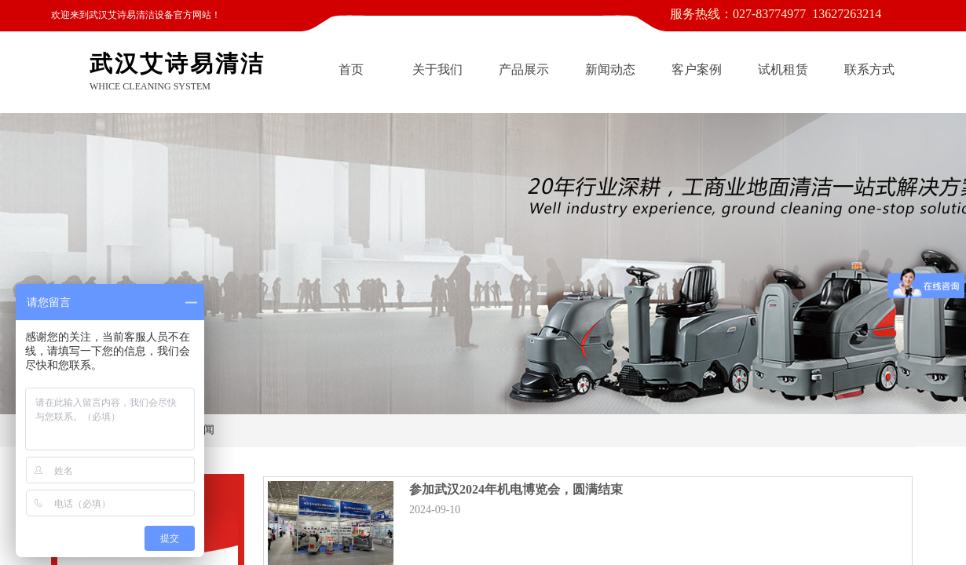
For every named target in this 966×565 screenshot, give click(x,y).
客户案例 (696, 69)
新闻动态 (610, 69)
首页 (351, 69)
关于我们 (437, 69)
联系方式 (869, 69)
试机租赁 (783, 69)
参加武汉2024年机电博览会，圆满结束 (516, 489)
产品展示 (524, 69)
